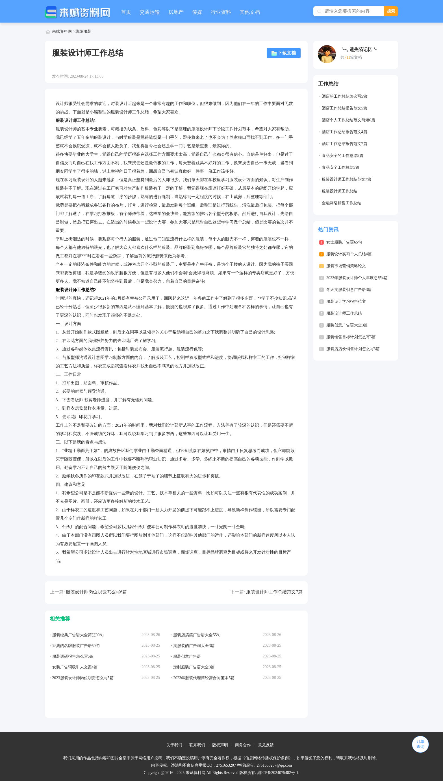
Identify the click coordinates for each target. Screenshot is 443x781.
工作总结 (328, 84)
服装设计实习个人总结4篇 (349, 254)
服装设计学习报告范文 (346, 301)
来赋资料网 (62, 31)
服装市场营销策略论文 (346, 266)
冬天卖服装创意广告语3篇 (349, 290)
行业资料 (221, 12)
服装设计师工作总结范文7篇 (274, 591)
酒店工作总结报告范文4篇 (344, 132)
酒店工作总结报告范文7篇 (344, 144)
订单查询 (420, 744)
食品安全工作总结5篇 (340, 167)
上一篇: (57, 591)
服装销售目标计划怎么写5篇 (351, 337)
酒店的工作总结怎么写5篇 (344, 96)
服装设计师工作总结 (339, 191)
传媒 (197, 12)
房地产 (176, 12)
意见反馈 (266, 745)
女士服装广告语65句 (344, 242)
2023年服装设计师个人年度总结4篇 (357, 278)
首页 (126, 12)
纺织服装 (83, 31)
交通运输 (150, 12)
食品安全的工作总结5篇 (342, 155)
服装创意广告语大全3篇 (347, 325)
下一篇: (237, 591)
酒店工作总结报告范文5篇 (344, 108)
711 (347, 57)
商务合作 (243, 745)
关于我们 (174, 745)
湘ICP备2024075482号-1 (277, 773)
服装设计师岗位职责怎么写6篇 (96, 591)
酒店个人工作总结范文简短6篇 (348, 120)
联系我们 (197, 745)
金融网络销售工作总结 (341, 203)
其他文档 (250, 12)
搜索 (391, 11)
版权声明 (220, 745)
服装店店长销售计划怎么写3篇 (353, 349)
